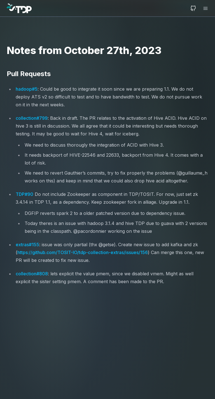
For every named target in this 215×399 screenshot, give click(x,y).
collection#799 (32, 118)
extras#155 (27, 244)
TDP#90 (24, 194)
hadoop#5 (27, 89)
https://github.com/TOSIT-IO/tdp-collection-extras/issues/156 (82, 252)
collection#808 (32, 273)
